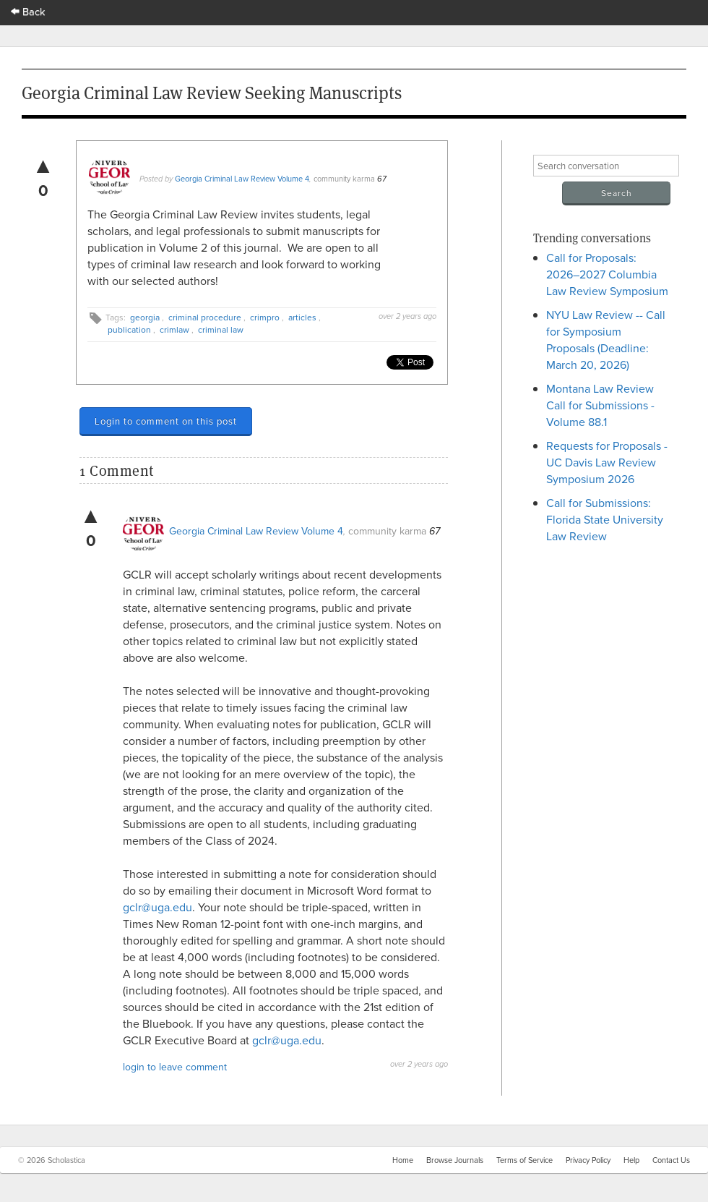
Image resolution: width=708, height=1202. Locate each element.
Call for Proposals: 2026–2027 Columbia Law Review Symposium (607, 274)
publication (129, 329)
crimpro (265, 317)
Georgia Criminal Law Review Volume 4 (242, 178)
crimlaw (174, 329)
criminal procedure (204, 317)
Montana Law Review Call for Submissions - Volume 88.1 (600, 405)
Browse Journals (454, 1160)
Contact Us (671, 1160)
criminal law (220, 329)
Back (28, 11)
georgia (145, 317)
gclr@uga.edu (157, 907)
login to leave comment (175, 1067)
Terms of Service (524, 1160)
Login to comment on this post (166, 420)
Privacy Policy (588, 1160)
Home (402, 1160)
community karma (344, 178)
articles (302, 317)
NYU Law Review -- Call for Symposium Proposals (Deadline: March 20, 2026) (605, 339)
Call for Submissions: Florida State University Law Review (604, 519)
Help (631, 1160)
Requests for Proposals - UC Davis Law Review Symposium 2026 (607, 462)
